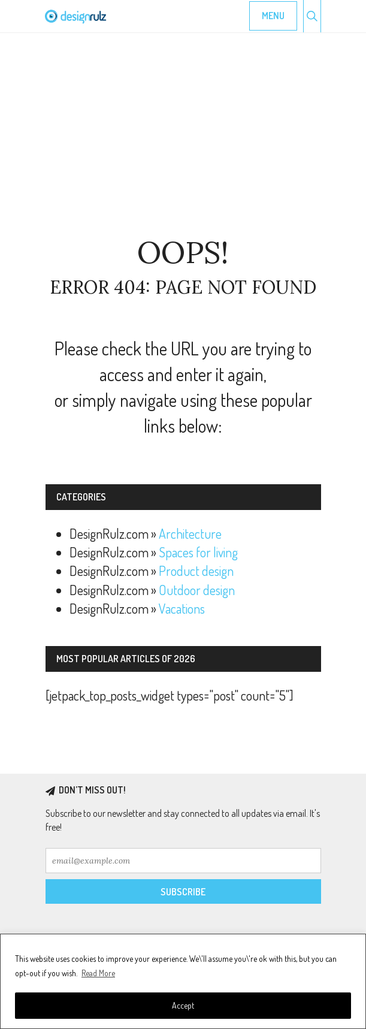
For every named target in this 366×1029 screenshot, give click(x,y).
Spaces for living (198, 552)
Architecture (190, 533)
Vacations (182, 608)
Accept (183, 1005)
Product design (196, 570)
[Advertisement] (183, 135)
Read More (98, 973)
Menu (273, 16)
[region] (183, 981)
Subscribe (183, 892)
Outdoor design (197, 589)
